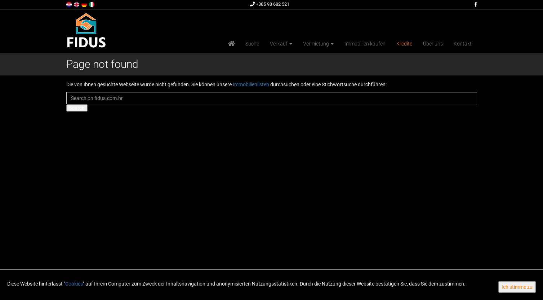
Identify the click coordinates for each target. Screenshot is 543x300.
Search (77, 108)
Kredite (404, 44)
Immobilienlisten (251, 84)
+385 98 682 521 (269, 4)
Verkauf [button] (281, 44)
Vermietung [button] (318, 44)
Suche (252, 44)
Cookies (74, 284)
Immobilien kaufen (365, 44)
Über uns (433, 44)
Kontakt (463, 44)
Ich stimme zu (517, 287)
